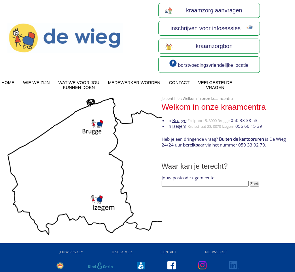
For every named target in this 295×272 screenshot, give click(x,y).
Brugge (179, 120)
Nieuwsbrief (216, 252)
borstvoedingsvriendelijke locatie (208, 64)
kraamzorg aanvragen (203, 10)
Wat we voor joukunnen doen (78, 85)
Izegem (179, 126)
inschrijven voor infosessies (211, 28)
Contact (179, 82)
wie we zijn (36, 82)
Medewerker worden (134, 82)
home (7, 82)
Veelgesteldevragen (215, 85)
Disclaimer (122, 252)
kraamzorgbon (198, 46)
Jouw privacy (71, 252)
